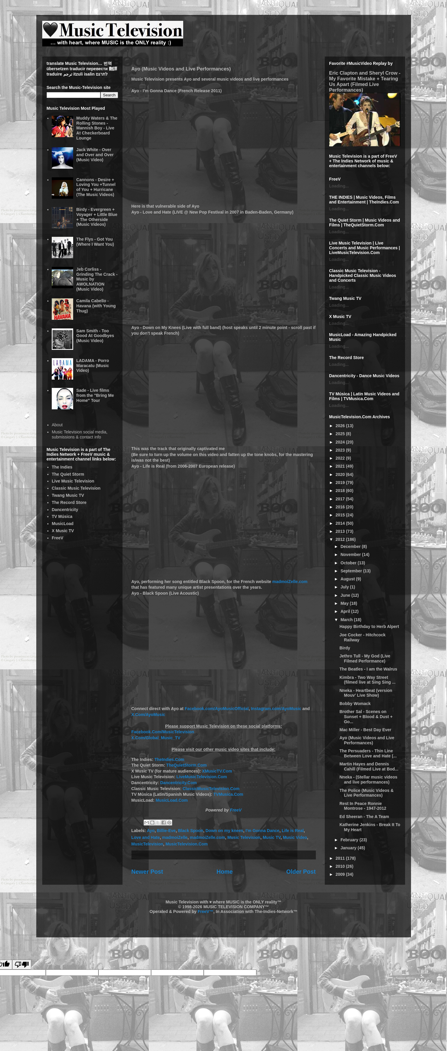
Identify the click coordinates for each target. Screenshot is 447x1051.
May (345, 603)
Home (225, 871)
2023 (340, 450)
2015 (340, 515)
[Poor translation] (21, 964)
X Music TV (63, 530)
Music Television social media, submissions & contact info (79, 434)
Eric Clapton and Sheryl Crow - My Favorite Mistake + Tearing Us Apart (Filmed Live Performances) (365, 81)
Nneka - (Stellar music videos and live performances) (368, 779)
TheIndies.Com (169, 759)
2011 (340, 858)
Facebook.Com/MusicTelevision (162, 731)
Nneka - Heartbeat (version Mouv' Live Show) (365, 693)
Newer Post (147, 871)
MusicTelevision (147, 844)
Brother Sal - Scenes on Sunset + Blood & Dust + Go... (365, 716)
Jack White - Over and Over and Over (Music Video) (95, 154)
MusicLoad (62, 523)
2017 (340, 498)
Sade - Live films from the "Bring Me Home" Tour (95, 395)
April (346, 611)
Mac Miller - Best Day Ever (365, 729)
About (57, 424)
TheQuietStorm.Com (186, 765)
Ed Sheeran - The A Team (364, 816)
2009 (340, 874)
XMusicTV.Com (217, 771)
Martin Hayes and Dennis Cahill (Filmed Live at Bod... (368, 766)
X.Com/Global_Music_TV (156, 737)
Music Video (295, 837)
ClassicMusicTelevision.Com (211, 788)
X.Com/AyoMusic (148, 714)
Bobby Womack (355, 703)
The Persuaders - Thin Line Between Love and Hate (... (367, 753)
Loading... (339, 186)
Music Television (243, 837)
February (350, 839)
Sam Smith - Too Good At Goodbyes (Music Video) (95, 335)
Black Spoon (190, 830)
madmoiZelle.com (289, 581)
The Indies (62, 467)
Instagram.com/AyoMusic (276, 708)
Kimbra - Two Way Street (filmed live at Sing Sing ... (367, 680)
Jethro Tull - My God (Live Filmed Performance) (364, 658)
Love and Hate (145, 837)
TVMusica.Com (228, 794)
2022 (340, 458)
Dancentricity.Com (178, 782)
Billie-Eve (166, 830)
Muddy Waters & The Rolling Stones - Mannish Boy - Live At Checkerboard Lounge (96, 128)
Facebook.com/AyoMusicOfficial (217, 708)
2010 (340, 866)
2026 (340, 425)
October (349, 562)
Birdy (344, 648)
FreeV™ (206, 911)
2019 (340, 482)
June (346, 595)
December (351, 546)
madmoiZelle (175, 837)
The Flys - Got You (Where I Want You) (95, 242)
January (349, 847)
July (345, 587)
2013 (340, 531)
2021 (340, 466)
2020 (340, 474)
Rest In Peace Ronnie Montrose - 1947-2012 (362, 806)
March (347, 619)
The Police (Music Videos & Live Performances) (366, 793)
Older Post (301, 871)
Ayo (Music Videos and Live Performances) (366, 740)
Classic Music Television (76, 488)
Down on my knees (224, 830)
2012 (340, 539)
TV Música (62, 516)
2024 (340, 442)
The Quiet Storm (68, 474)
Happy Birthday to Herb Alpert (369, 626)
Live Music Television (73, 481)
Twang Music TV (68, 495)
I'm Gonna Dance (263, 830)
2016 (340, 507)
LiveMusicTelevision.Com (201, 776)
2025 (340, 433)
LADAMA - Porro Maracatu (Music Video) (92, 365)
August (348, 579)
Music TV (271, 837)
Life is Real (293, 830)
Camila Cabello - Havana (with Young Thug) (96, 305)
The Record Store (69, 502)
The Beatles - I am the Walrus (368, 669)
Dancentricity (65, 509)
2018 (340, 490)
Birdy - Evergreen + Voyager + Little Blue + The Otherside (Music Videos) (96, 217)
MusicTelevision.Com (186, 844)
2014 (340, 523)
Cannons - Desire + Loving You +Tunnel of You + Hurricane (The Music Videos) (96, 187)
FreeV (235, 810)
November (351, 554)
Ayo (151, 830)
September (352, 570)
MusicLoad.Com (172, 800)
